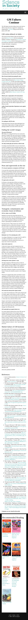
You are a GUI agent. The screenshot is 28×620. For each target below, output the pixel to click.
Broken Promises (9, 38)
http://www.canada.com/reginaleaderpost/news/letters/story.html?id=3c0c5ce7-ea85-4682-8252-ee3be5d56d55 (15, 479)
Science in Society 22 (20, 377)
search (10, 615)
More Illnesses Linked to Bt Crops (17, 92)
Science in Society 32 (11, 381)
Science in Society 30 (10, 395)
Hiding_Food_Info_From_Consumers (13, 501)
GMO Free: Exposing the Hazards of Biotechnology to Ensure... (6, 578)
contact (17, 615)
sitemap (13, 615)
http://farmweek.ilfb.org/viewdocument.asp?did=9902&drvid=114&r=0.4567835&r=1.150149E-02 (15, 441)
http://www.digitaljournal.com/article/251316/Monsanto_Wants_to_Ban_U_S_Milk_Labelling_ (15, 498)
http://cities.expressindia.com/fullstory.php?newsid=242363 (15, 422)
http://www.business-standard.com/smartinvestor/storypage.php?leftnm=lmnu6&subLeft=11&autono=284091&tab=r (15, 458)
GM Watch (10, 29)
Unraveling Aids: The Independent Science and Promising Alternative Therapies (16, 579)
